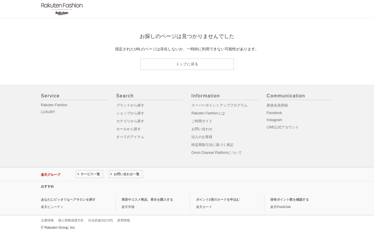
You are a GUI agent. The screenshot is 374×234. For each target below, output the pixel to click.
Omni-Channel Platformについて (216, 153)
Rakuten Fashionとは (208, 113)
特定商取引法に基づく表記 (212, 145)
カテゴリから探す (130, 121)
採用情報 (123, 220)
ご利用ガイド (201, 121)
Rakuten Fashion (54, 105)
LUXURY (48, 112)
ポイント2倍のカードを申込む (218, 199)
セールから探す (128, 129)
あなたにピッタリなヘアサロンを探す (68, 199)
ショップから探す (130, 113)
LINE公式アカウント (283, 127)
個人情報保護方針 (71, 220)
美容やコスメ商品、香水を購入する (147, 199)
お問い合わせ (201, 129)
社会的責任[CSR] (100, 220)
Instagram (274, 120)
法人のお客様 (201, 137)
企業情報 (47, 220)
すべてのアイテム (130, 137)
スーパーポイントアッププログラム (219, 105)
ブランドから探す (130, 105)
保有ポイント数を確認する (289, 199)
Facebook (274, 113)
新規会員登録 (277, 105)
